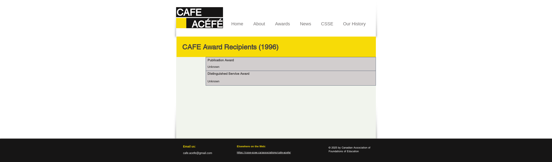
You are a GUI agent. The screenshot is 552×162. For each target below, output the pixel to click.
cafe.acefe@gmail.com (197, 153)
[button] (259, 24)
